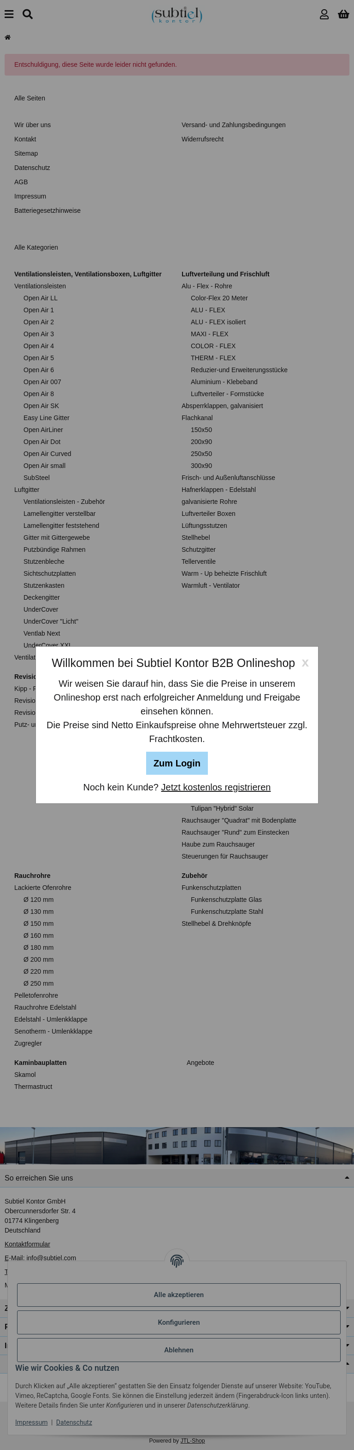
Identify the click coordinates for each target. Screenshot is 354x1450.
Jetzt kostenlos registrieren (216, 787)
